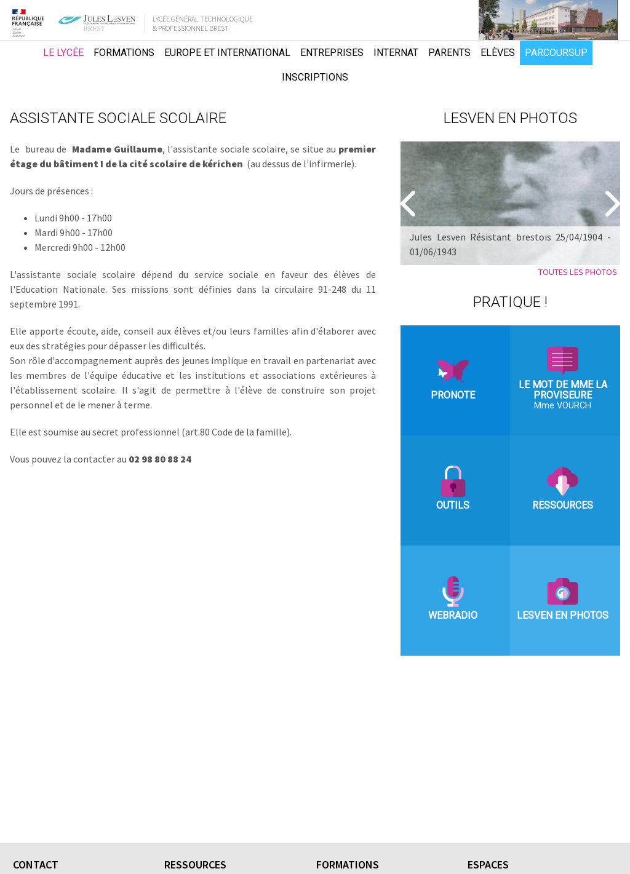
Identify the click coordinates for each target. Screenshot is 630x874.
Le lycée (63, 52)
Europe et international (227, 52)
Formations (124, 52)
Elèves (497, 52)
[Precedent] (410, 203)
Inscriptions (315, 77)
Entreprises (332, 52)
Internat (395, 52)
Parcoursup (556, 52)
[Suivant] (611, 203)
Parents (449, 52)
